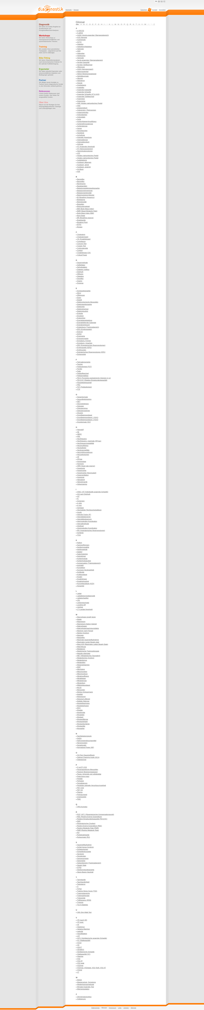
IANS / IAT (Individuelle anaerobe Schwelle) (92, 492)
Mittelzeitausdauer (83, 685)
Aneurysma (81, 101)
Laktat (79, 593)
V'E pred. (80, 922)
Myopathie (81, 728)
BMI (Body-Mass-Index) (85, 209)
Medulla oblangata (83, 653)
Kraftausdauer (82, 575)
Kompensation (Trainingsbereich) (89, 563)
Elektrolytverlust (82, 309)
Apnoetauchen (82, 131)
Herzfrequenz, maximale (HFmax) (89, 441)
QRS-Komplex (82, 807)
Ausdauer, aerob (83, 165)
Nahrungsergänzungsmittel (86, 741)
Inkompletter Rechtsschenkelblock (89, 510)
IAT (78, 496)
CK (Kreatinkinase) (84, 239)
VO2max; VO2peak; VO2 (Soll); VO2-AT (91, 968)
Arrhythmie (81, 135)
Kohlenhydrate (82, 559)
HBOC (79, 434)
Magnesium (81, 622)
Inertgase (80, 508)
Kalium (79, 543)
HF (78, 457)
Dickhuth (80, 272)
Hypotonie (80, 477)
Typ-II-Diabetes (82, 905)
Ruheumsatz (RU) (83, 837)
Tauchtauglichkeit (83, 882)
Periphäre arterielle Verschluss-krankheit (91, 785)
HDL (78, 436)
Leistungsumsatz (83, 603)
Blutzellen (80, 204)
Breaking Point (82, 222)
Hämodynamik (82, 482)
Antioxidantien (82, 115)
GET (78, 401)
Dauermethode (82, 263)
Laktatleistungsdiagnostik (86, 596)
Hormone (80, 464)
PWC (79, 799)
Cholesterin (81, 234)
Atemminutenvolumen (85, 151)
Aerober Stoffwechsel (84, 65)
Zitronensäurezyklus (84, 997)
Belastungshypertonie (85, 191)
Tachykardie (81, 880)
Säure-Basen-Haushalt (85, 872)
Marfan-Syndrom (83, 633)
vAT (78, 936)
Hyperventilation (83, 475)
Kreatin (79, 577)
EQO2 (79, 334)
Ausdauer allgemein (84, 162)
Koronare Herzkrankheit (85, 570)
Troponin (80, 902)
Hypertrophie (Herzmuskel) (86, 473)
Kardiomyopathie (83, 547)
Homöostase (81, 461)
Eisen (79, 298)
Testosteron (81, 884)
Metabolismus (82, 660)
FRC (78, 385)
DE (156, 1)
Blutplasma (81, 200)
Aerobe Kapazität (83, 62)
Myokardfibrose (82, 719)
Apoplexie (80, 133)
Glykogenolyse (82, 408)
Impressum (112, 1008)
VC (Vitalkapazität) (83, 940)
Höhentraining (82, 484)
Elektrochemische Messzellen (87, 302)
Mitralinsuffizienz (83, 676)
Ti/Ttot (79, 889)
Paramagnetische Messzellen (87, 769)
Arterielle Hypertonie (84, 137)
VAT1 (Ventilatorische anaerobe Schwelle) (92, 938)
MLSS (79, 688)
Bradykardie (81, 220)
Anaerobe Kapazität (84, 90)
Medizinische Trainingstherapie (88, 651)
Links (119, 1008)
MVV (79, 708)
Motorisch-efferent (83, 699)
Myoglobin (80, 715)
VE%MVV (80, 950)
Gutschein (146, 10)
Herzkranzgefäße (83, 450)
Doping (79, 281)
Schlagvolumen (82, 849)
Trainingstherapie (83, 896)
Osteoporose (81, 760)
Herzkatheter (81, 448)
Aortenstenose (82, 126)
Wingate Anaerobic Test (85, 987)
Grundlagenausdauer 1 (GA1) (87, 417)
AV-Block (80, 169)
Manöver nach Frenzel (85, 631)
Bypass (79, 227)
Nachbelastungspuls (84, 736)
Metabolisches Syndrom (85, 658)
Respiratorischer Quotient (86, 823)
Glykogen (80, 406)
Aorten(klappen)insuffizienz (86, 121)
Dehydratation (82, 267)
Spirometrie (81, 861)
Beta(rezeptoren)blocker (85, 195)
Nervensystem (82, 743)
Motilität (80, 694)
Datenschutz (95, 1008)
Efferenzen (81, 295)
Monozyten (81, 690)
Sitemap (133, 1008)
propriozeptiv (81, 797)
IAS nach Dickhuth (83, 494)
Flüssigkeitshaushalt (84, 383)
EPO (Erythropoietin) (84, 329)
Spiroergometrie (83, 858)
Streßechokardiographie (85, 870)
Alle (77, 24)
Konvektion (81, 568)
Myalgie (80, 710)
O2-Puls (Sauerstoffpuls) (86, 755)
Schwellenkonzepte (84, 852)
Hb (78, 432)
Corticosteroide (82, 248)
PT (164, 1)
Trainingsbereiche (83, 893)
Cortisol (80, 250)
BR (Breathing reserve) (85, 218)
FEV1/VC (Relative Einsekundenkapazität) (92, 380)
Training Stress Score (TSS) (87, 891)
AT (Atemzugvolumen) (85, 149)
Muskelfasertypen (83, 703)
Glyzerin (80, 413)
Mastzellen (81, 637)
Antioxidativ (81, 117)
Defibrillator (81, 265)
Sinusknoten (81, 856)
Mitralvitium (81, 683)
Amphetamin (81, 85)
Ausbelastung (82, 160)
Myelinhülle (81, 712)
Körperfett (80, 586)
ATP (78, 153)
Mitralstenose (82, 681)
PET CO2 (80, 788)
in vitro (79, 503)
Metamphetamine (83, 665)
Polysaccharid (82, 795)
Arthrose (80, 144)
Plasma (79, 792)
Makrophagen (82, 626)
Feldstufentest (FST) (84, 367)
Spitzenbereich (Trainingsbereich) (89, 863)
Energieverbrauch (83, 325)
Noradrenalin (81, 745)
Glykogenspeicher (83, 411)
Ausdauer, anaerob (84, 167)
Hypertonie (81, 468)
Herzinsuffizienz (82, 446)
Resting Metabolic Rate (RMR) (88, 828)
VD (78, 945)
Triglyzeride (81, 898)
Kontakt (154, 10)
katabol (79, 552)
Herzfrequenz (82, 439)
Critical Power (82, 255)
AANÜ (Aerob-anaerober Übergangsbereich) (93, 35)
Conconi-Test (82, 244)
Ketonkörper (81, 556)
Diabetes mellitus (83, 270)
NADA (79, 738)
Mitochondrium (82, 674)
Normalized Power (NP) (85, 747)
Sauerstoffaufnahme (84, 845)
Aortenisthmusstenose (85, 124)
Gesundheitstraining (84, 399)
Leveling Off (81, 605)
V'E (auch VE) (82, 920)
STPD (79, 867)
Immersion (81, 501)
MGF (79, 667)
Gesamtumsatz (82, 397)
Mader (79, 619)
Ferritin (79, 369)
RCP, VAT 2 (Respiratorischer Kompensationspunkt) (95, 814)
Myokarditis (81, 726)
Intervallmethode (83, 524)
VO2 (78, 959)
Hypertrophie (81, 470)
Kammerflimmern (83, 545)
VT (78, 972)
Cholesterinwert (82, 237)
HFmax (79, 459)
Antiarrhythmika (82, 112)
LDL (78, 600)
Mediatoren (81, 649)
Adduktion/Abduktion (84, 47)
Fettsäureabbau (82, 376)
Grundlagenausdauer (84, 415)
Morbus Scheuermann (85, 692)
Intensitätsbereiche (84, 517)
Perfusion (80, 781)
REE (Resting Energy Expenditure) (89, 817)
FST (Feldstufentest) (84, 387)
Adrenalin (80, 58)
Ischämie (80, 533)
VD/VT (79, 947)
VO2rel (79, 970)
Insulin (79, 512)
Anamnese (81, 99)
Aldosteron (81, 81)
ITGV (79, 535)
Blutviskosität (82, 202)
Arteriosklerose (82, 140)
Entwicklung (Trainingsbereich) (88, 327)
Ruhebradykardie (83, 835)
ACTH (79, 42)
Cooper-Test (81, 246)
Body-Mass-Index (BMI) (85, 213)
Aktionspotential (82, 72)
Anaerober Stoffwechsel (85, 96)
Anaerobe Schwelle (84, 92)
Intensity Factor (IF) (84, 515)
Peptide (80, 779)
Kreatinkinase (82, 579)
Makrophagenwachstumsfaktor (88, 628)
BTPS (79, 225)
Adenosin (80, 49)
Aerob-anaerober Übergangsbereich (90, 60)
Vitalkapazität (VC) (83, 954)
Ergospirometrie (82, 338)
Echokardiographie (84, 291)
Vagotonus (81, 927)
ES (162, 1)
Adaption (80, 44)
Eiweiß (79, 300)
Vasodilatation (82, 934)
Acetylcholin (81, 40)
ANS (78, 106)
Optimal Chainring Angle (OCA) (88, 757)
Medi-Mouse (81, 647)
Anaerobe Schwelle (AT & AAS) (88, 94)
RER (79, 821)
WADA (79, 980)
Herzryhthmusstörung (85, 452)
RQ (78, 833)
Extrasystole (81, 354)
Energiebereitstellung (84, 320)
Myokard (80, 717)
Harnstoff (80, 430)
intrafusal (80, 526)
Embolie (80, 313)
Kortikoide (80, 572)
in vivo (79, 505)
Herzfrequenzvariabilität (85, 443)
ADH (79, 51)
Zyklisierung (81, 999)
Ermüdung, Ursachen (84, 343)
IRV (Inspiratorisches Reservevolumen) (91, 530)
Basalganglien (82, 186)
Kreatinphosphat (83, 581)
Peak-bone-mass (83, 776)
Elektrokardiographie (84, 304)
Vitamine (80, 956)
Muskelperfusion (83, 706)
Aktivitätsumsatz (83, 76)
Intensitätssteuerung (84, 519)
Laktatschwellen (83, 598)
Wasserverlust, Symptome (86, 982)
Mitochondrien (82, 672)
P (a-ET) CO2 (82, 767)
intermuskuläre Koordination (87, 521)
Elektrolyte (81, 307)
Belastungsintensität (84, 193)
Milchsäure (81, 669)
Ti (77, 887)
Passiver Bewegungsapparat (87, 772)
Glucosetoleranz (83, 404)
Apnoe (79, 128)
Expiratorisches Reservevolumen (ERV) (91, 352)
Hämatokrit (81, 480)
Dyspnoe (80, 283)
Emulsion (80, 316)
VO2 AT (80, 961)
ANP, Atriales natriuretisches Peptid (89, 103)
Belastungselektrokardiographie (88, 188)
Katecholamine (82, 554)
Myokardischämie (83, 724)
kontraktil (80, 565)
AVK (78, 171)
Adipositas (81, 53)
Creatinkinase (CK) (84, 253)
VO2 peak (80, 963)
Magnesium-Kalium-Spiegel (87, 624)
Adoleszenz (81, 56)
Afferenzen (81, 67)
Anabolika (80, 87)
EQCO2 (80, 332)
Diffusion (80, 274)
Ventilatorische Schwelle (85, 952)
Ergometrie (81, 336)
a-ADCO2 (80, 31)
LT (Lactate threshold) (85, 609)
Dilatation (80, 276)
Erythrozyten (81, 350)
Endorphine (81, 318)
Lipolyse (80, 607)
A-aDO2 (80, 33)
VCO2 (79, 943)
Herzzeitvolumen (83, 455)
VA (78, 925)
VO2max (80, 965)
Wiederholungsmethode (85, 984)
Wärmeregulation (83, 989)
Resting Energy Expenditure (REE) (89, 826)
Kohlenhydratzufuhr (84, 561)
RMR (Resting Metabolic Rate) (88, 830)
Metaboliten (81, 662)
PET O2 (80, 790)
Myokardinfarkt (82, 722)
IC (78, 499)
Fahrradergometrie (83, 362)
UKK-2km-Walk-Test (84, 912)
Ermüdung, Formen (84, 341)
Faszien (80, 364)
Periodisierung (82, 783)
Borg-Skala (81, 216)
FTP (78, 389)
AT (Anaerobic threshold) (86, 147)
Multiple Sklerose (83, 701)
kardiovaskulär (82, 549)
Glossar (76, 10)
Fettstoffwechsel (83, 373)
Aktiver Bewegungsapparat (86, 74)
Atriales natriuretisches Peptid (87, 156)
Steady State (81, 865)
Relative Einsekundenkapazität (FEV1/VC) (92, 819)
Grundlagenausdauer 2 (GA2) (87, 420)
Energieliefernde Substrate (86, 323)
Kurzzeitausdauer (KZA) (85, 584)
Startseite (69, 10)
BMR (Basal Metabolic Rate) (87, 211)
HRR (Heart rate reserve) (86, 466)
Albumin (80, 78)
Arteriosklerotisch (83, 142)
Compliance (81, 241)
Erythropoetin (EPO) (84, 348)
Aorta (79, 119)
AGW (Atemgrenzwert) (85, 69)
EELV (79, 293)
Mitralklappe (81, 678)
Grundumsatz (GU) (84, 422)
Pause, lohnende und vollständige (89, 774)
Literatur (126, 1008)
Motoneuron (81, 697)
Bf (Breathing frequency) (85, 197)
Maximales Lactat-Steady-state (88, 642)
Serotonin (80, 854)
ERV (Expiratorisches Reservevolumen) (91, 345)
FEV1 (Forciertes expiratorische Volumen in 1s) (94, 378)
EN (159, 1)
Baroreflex (80, 179)
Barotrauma (81, 184)
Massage (80, 635)
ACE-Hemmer (82, 37)
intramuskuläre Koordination (87, 528)
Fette (79, 371)
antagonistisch (82, 108)
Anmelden (162, 10)
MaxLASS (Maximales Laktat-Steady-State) (92, 644)
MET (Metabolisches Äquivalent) (88, 656)
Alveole (79, 83)
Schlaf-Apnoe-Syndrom (85, 847)
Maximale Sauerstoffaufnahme (88, 640)
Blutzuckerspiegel (83, 206)
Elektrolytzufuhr (82, 311)
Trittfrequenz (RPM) (84, 900)
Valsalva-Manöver (83, 929)
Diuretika (80, 279)
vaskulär (80, 931)
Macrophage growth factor (86, 617)
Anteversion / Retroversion (86, 110)
